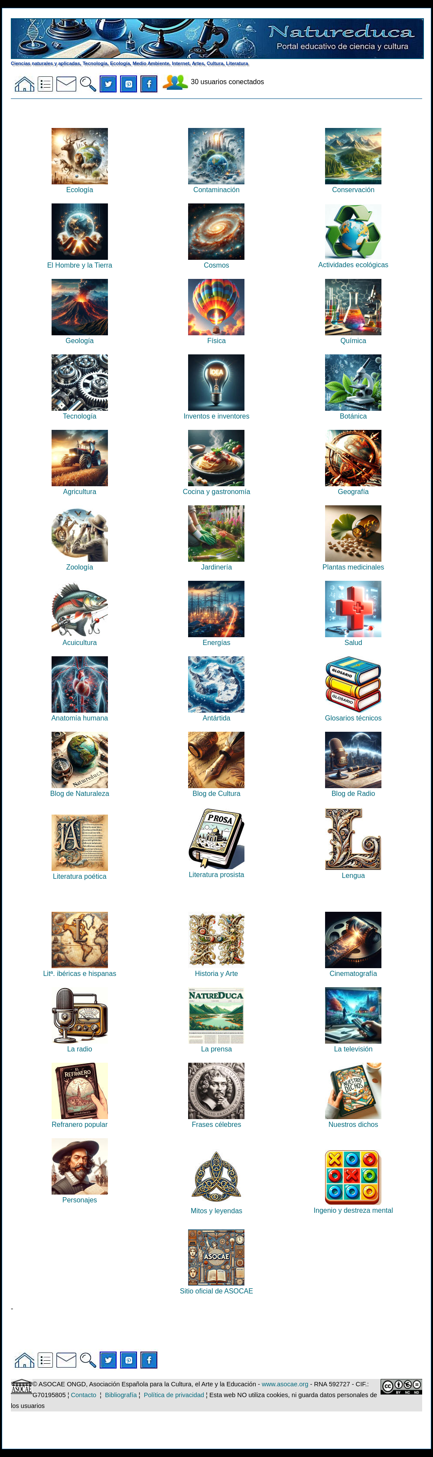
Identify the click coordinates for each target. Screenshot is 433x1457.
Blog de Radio (353, 789)
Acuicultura (80, 638)
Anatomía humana (79, 714)
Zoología (80, 563)
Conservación (353, 185)
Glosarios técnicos (353, 714)
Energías (216, 638)
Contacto (84, 1395)
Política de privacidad (174, 1395)
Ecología (80, 185)
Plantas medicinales (353, 563)
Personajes (80, 1196)
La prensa (216, 1045)
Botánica (353, 412)
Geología (80, 336)
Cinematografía (353, 969)
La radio (80, 1045)
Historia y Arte (216, 969)
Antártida (216, 714)
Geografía (353, 487)
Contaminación (216, 185)
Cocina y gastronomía (217, 487)
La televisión (353, 1045)
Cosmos (216, 261)
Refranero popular (80, 1120)
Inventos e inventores (216, 412)
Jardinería (216, 563)
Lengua (353, 871)
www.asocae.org (285, 1384)
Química (353, 336)
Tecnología (80, 412)
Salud (353, 638)
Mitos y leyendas (216, 1207)
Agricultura (80, 487)
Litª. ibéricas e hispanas (79, 969)
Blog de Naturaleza (79, 789)
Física (216, 336)
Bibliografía (121, 1395)
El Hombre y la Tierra (79, 261)
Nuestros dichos (353, 1120)
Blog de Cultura (216, 789)
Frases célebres (216, 1120)
